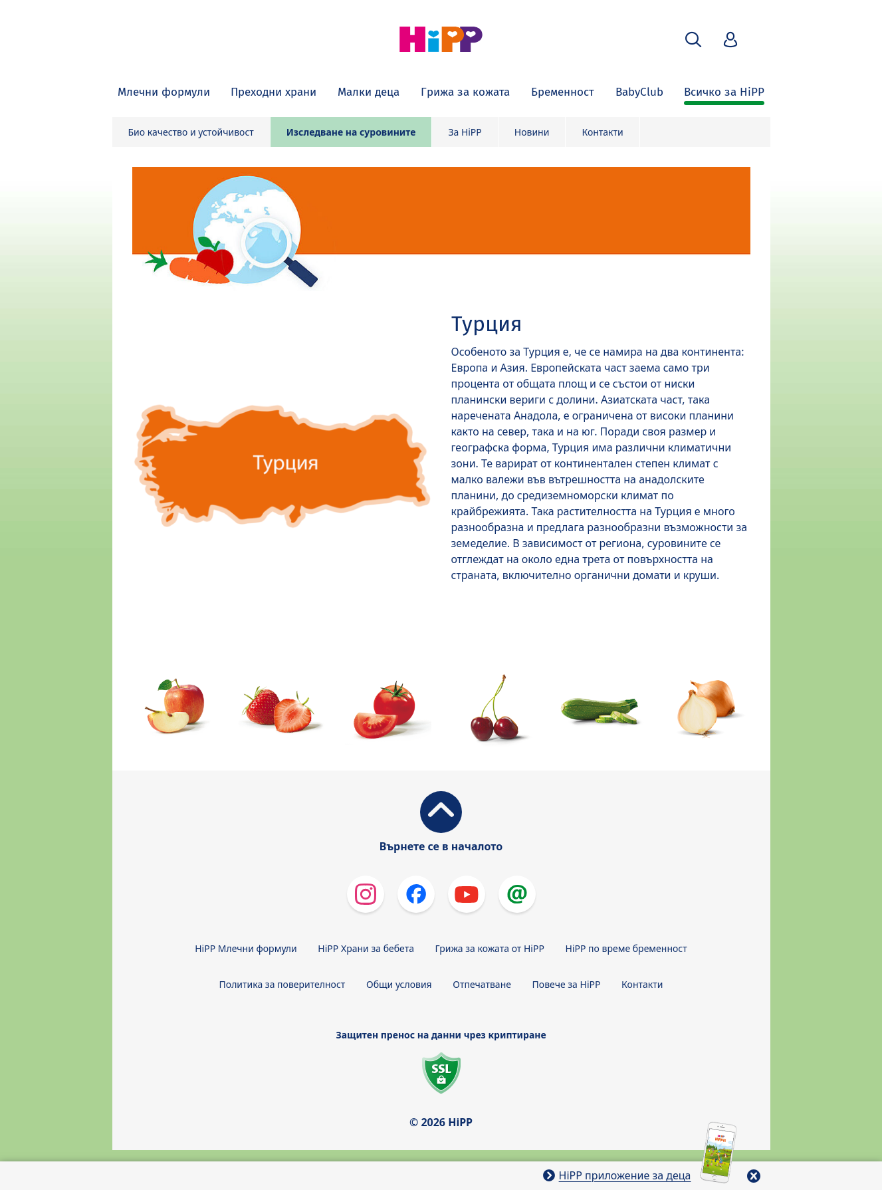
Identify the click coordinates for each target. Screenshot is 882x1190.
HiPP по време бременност (626, 948)
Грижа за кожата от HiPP (489, 948)
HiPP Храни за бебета (366, 948)
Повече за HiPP (566, 984)
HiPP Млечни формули (245, 948)
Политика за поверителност (282, 984)
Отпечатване (482, 984)
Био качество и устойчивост (191, 132)
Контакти (602, 132)
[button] (693, 39)
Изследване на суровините (351, 132)
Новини (532, 132)
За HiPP (464, 132)
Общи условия (399, 984)
